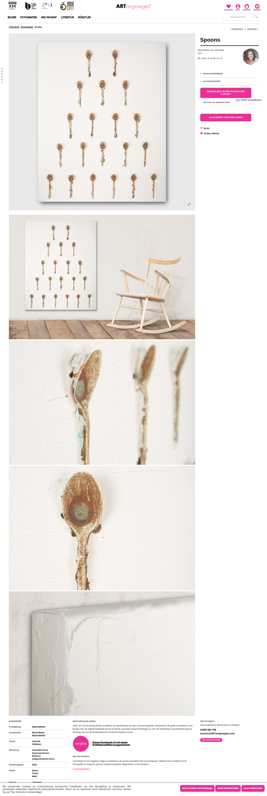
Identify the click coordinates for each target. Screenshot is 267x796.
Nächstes (253, 29)
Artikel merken (211, 134)
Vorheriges (236, 29)
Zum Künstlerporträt (211, 81)
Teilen (206, 128)
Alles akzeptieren (253, 788)
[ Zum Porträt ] (81, 769)
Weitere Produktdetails (213, 73)
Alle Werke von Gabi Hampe (225, 117)
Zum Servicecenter (211, 740)
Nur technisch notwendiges (197, 788)
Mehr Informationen (228, 788)
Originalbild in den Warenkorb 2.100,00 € (226, 92)
